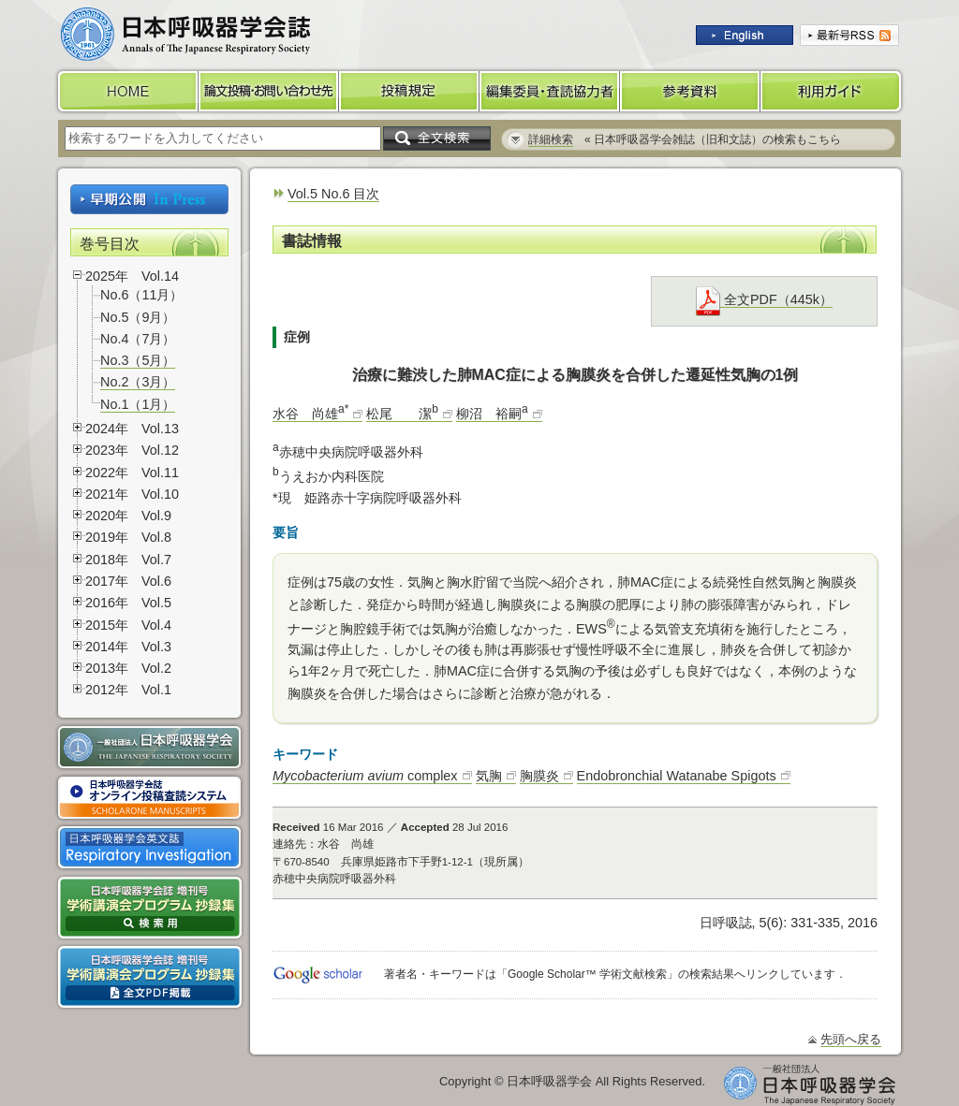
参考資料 (690, 91)
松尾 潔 (402, 413)
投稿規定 (409, 91)
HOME (126, 91)
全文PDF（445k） (764, 300)
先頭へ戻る (850, 1039)
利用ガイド (832, 91)
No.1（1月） (137, 404)
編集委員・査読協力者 (550, 91)
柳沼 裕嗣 (492, 413)
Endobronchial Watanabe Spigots (676, 775)
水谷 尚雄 (310, 413)
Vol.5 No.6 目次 (333, 193)
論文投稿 (269, 91)
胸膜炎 (539, 775)
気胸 (489, 775)
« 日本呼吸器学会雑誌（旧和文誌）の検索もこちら (684, 139)
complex (365, 775)
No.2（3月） (137, 381)
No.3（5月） (137, 360)
